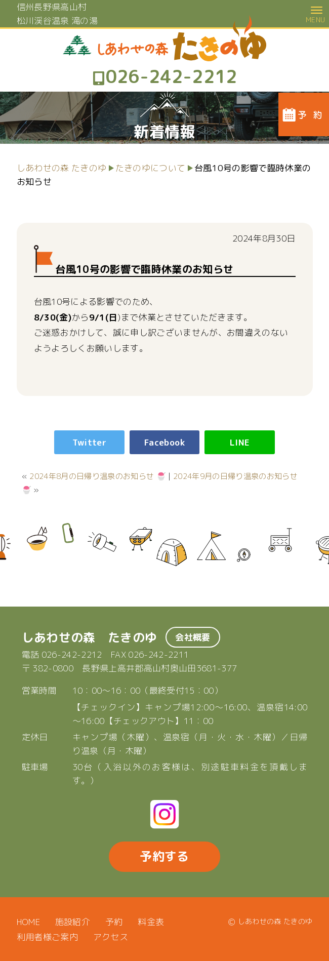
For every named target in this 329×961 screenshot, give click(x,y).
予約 (114, 922)
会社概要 (192, 637)
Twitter (89, 442)
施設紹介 (72, 922)
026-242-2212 (72, 654)
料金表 (151, 922)
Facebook (164, 442)
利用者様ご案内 (47, 937)
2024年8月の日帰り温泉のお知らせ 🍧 (97, 476)
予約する (164, 856)
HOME (28, 922)
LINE (240, 442)
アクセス (110, 937)
